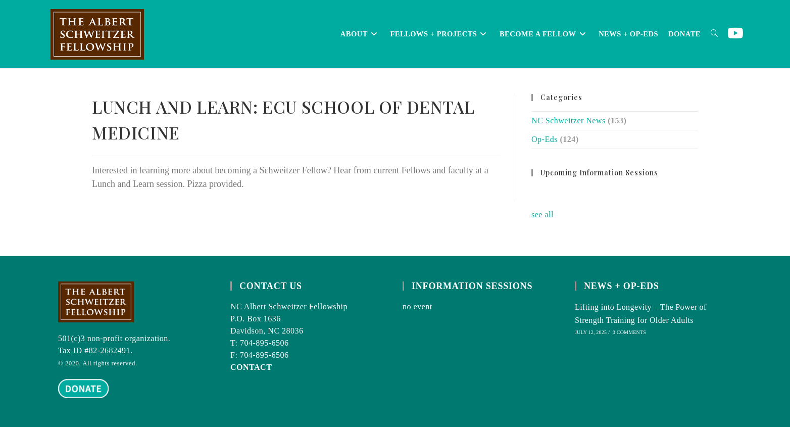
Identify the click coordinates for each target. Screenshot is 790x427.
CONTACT (251, 367)
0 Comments (629, 332)
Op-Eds (544, 139)
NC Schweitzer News (568, 120)
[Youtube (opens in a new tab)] (735, 33)
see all (542, 214)
